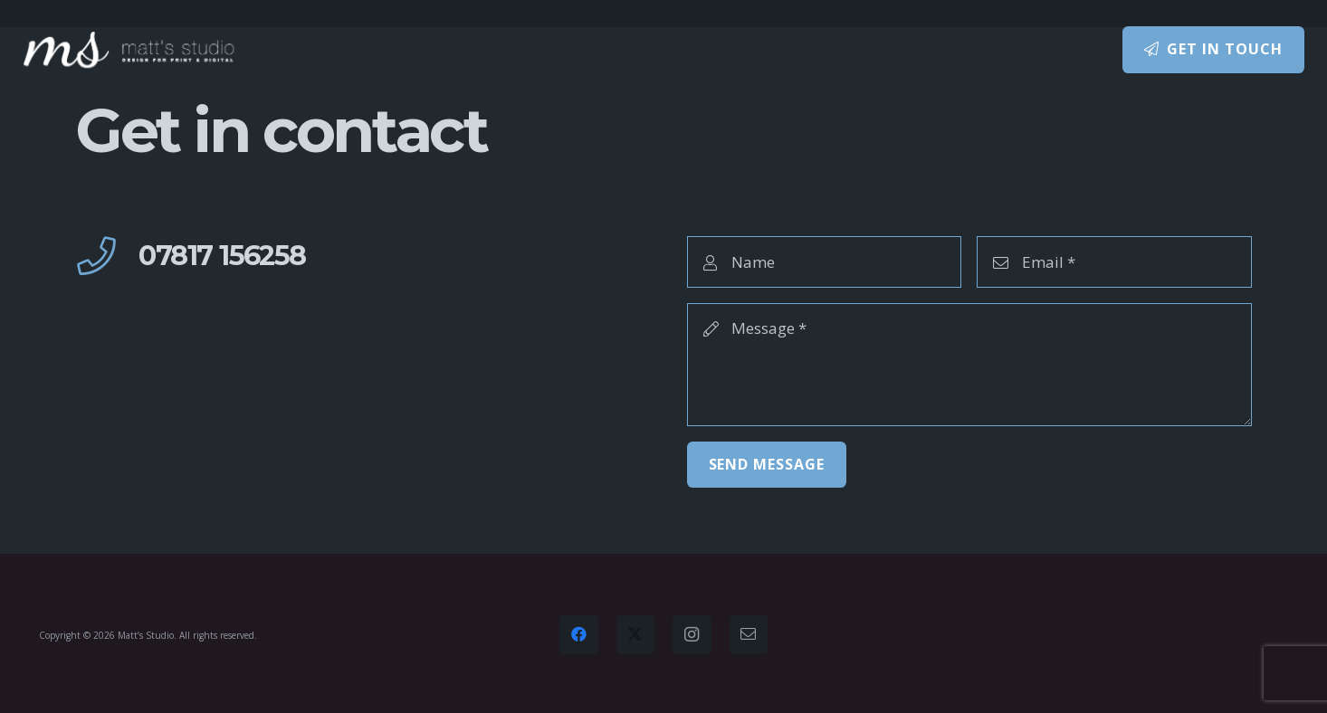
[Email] (1114, 261)
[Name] (824, 261)
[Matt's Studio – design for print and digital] (129, 50)
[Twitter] (635, 634)
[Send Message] (767, 465)
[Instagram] (692, 634)
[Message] (970, 364)
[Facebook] (578, 634)
